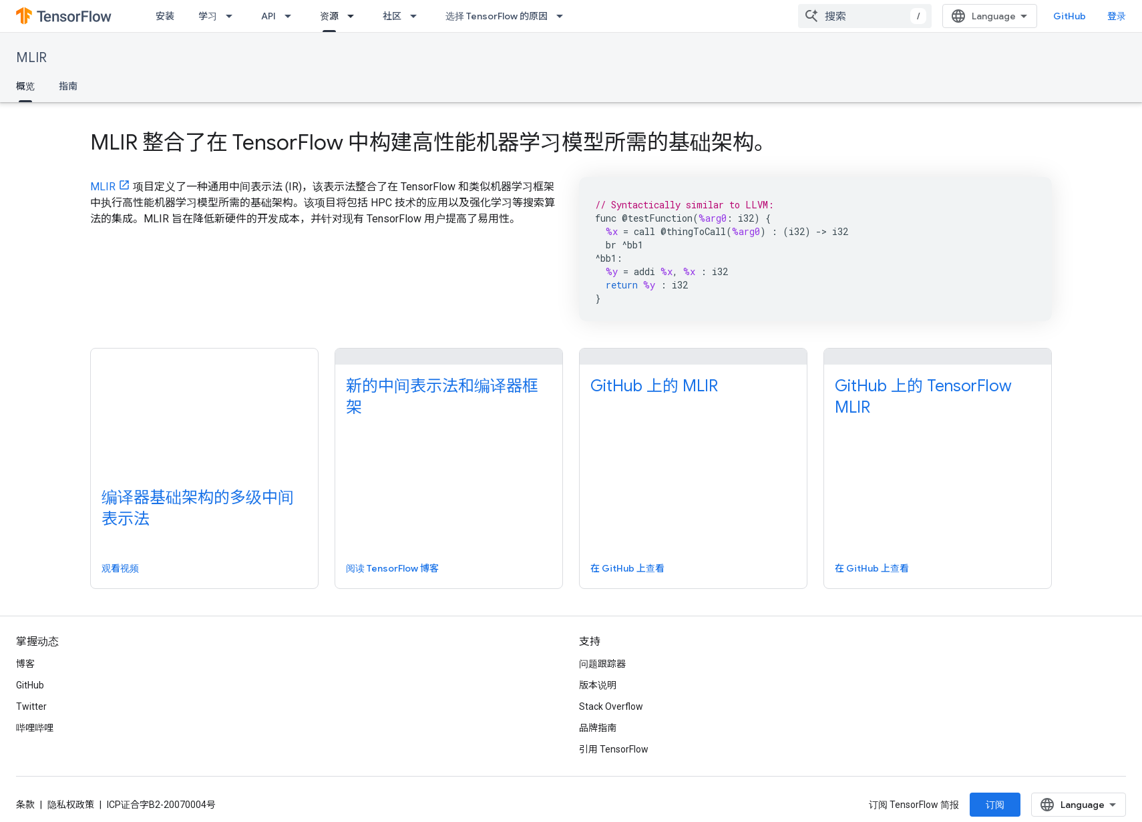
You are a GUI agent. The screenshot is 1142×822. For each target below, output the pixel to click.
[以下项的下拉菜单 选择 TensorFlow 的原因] (564, 16)
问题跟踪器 (602, 663)
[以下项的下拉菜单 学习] (233, 16)
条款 (25, 804)
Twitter (31, 706)
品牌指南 (597, 728)
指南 (68, 86)
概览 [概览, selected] (25, 86)
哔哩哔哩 (34, 728)
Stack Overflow (611, 706)
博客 (25, 663)
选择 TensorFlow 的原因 (496, 16)
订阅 (995, 805)
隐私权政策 (70, 804)
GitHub (1069, 16)
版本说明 (597, 685)
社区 (392, 16)
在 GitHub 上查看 (627, 568)
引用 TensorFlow (613, 749)
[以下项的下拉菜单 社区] (417, 16)
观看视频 (120, 568)
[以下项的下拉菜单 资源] (355, 16)
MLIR (31, 57)
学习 (207, 16)
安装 (165, 16)
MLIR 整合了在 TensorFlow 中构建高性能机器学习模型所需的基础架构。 (432, 142)
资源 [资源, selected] (329, 16)
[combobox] (865, 16)
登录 (1116, 16)
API (268, 16)
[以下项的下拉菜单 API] (292, 16)
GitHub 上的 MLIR (654, 386)
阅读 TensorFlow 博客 (392, 568)
